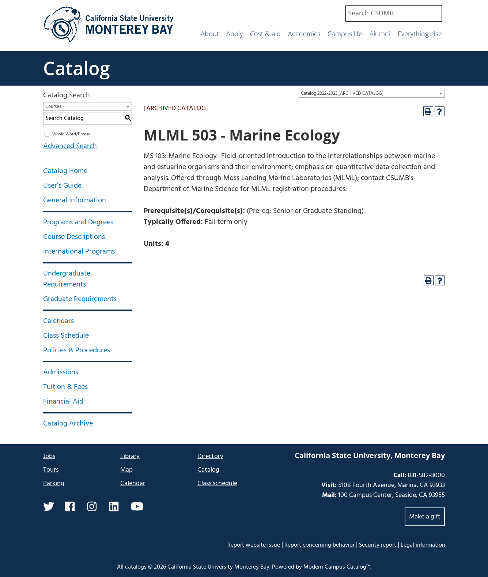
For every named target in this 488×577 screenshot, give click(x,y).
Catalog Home (65, 171)
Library (130, 456)
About (210, 33)
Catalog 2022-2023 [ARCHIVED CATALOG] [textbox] (342, 93)
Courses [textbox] (53, 106)
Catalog (76, 68)
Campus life (345, 33)
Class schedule (217, 483)
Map (126, 470)
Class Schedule (66, 336)
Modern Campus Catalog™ (336, 567)
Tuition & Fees (65, 387)
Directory (210, 456)
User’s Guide (62, 186)
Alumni (380, 33)
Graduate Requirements (80, 299)
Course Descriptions (74, 237)
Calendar (132, 483)
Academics (304, 33)
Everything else (420, 33)
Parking (53, 483)
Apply (234, 33)
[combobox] (393, 13)
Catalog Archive (68, 424)
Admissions (60, 372)
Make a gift (424, 517)
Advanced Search (70, 146)
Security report (377, 545)
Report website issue (253, 545)
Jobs (49, 456)
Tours (50, 470)
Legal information (423, 545)
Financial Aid (63, 402)
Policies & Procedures (76, 350)
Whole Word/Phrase (71, 134)
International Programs (79, 252)
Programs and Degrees (78, 222)
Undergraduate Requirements (66, 279)
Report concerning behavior (319, 545)
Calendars (58, 321)
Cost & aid (265, 33)
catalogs (136, 567)
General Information (74, 200)
